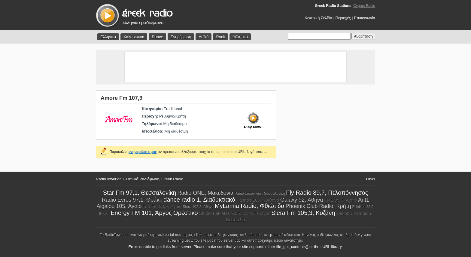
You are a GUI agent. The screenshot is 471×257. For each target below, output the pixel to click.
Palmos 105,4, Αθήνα (257, 200)
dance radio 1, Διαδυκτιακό (199, 199)
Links (370, 179)
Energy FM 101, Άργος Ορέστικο (154, 213)
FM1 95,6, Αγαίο (340, 200)
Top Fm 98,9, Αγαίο (162, 206)
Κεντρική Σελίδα (318, 18)
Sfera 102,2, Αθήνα (198, 207)
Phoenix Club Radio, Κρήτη (318, 206)
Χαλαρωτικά (133, 37)
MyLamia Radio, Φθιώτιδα (249, 206)
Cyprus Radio (364, 6)
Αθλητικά (240, 37)
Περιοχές (343, 18)
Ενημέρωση (181, 37)
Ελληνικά (108, 37)
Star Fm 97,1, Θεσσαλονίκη (139, 192)
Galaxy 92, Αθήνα (301, 200)
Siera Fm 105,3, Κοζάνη (303, 213)
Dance (157, 37)
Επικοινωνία (364, 18)
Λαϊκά (203, 37)
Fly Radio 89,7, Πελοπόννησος (327, 192)
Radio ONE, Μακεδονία (205, 193)
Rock (220, 37)
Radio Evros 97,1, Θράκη (132, 200)
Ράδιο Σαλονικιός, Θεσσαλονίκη (260, 193)
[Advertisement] (235, 67)
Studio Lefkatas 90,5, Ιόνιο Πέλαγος (234, 213)
